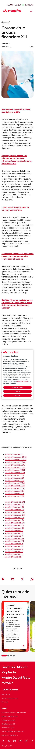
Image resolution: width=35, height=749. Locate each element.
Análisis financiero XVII (15, 515)
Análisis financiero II (13, 554)
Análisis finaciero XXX (14, 478)
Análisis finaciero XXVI (14, 488)
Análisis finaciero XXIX (14, 480)
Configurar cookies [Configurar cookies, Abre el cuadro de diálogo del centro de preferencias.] (17, 387)
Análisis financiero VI (14, 544)
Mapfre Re (8, 672)
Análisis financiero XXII (15, 502)
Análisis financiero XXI (14, 504)
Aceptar (17, 395)
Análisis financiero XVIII (15, 512)
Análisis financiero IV (14, 549)
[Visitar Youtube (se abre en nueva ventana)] (8, 741)
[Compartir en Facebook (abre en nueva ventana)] (2, 579)
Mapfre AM (5, 694)
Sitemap (4, 702)
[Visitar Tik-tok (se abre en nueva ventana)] (32, 741)
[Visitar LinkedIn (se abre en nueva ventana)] (20, 741)
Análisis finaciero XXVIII (15, 483)
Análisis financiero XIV (14, 523)
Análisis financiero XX (14, 507)
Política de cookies (8, 720)
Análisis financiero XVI (14, 517)
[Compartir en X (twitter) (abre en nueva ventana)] (22, 579)
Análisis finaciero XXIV (14, 493)
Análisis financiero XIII (14, 525)
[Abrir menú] (31, 11)
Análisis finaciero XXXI (14, 475)
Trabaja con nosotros (9, 698)
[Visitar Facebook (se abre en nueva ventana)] (2, 741)
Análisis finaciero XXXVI (15, 462)
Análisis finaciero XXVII (15, 486)
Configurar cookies (8, 724)
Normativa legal (7, 728)
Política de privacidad (9, 716)
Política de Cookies (22, 381)
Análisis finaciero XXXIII (15, 470)
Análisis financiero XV (14, 520)
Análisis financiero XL (14, 454)
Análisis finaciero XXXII (15, 473)
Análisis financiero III (14, 551)
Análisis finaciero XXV (14, 491)
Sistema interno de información (13, 713)
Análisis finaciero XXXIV (15, 467)
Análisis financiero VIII (14, 538)
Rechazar (17, 391)
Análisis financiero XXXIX (16, 457)
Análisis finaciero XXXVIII (15, 459)
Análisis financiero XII (14, 528)
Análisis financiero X (14, 533)
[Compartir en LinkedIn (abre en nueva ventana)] (12, 579)
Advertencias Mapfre (9, 735)
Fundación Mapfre (14, 667)
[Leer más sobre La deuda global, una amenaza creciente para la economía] (15, 646)
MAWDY (7, 683)
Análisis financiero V (14, 546)
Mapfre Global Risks (15, 677)
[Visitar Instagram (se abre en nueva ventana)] (14, 741)
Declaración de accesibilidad (12, 731)
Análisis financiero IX (14, 536)
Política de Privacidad (9, 383)
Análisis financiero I (13, 557)
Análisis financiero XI (14, 530)
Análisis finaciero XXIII (14, 496)
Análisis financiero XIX (14, 510)
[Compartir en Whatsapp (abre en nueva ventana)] (32, 579)
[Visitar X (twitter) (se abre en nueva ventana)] (26, 741)
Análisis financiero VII (14, 541)
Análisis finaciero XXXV (15, 465)
